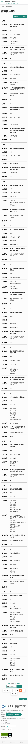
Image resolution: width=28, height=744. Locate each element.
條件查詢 (16, 16)
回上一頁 (24, 16)
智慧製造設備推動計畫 (16, 312)
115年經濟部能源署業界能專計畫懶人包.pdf (17, 168)
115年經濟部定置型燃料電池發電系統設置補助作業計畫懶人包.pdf (17, 130)
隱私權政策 (4, 742)
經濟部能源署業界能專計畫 (17, 148)
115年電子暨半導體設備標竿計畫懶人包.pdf (17, 249)
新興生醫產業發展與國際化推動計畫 (17, 445)
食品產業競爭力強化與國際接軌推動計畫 (17, 25)
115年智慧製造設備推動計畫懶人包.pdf (17, 332)
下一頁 (12, 693)
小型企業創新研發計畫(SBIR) (17, 397)
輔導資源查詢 (9, 6)
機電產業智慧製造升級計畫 (17, 67)
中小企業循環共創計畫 (16, 595)
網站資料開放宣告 (13, 742)
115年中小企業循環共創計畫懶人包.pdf (17, 626)
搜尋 (26, 2)
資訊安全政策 (23, 742)
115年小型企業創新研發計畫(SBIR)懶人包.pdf (17, 427)
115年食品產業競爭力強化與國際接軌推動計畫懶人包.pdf (17, 48)
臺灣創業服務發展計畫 (16, 489)
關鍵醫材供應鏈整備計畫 (16, 185)
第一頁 (4, 690)
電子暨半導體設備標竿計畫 (17, 229)
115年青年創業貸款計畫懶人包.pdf (17, 670)
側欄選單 (2, 2)
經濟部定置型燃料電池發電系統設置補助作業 (17, 108)
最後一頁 (15, 693)
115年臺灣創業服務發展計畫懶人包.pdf (17, 536)
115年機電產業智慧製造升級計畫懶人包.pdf (17, 88)
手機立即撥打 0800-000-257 (14, 714)
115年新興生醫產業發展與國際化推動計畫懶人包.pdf (17, 470)
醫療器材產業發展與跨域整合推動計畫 (17, 352)
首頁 (3, 6)
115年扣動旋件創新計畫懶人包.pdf (17, 576)
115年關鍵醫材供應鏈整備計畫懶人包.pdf (17, 210)
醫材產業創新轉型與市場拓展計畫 (17, 269)
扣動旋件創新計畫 (15, 553)
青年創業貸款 (13, 643)
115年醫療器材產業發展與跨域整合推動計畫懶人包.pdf (17, 378)
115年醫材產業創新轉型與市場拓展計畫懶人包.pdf (17, 293)
